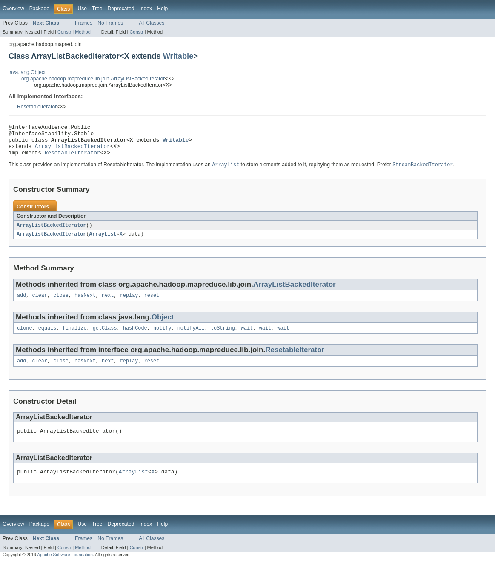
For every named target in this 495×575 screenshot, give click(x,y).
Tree (97, 8)
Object (163, 326)
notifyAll (191, 337)
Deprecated (121, 8)
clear (40, 303)
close (61, 303)
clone (24, 337)
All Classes (151, 23)
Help (162, 8)
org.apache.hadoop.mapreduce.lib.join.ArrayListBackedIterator (93, 79)
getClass (105, 337)
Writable (178, 55)
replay (129, 303)
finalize (75, 337)
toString (223, 337)
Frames (83, 23)
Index (145, 8)
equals (47, 337)
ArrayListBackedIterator (72, 151)
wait (247, 337)
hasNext (85, 303)
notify (162, 337)
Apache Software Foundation (65, 567)
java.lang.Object (27, 72)
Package (39, 8)
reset (152, 303)
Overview (13, 8)
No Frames (110, 23)
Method (82, 31)
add (21, 303)
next (108, 303)
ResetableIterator (37, 107)
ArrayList (103, 241)
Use (82, 8)
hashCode (135, 337)
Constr (64, 31)
